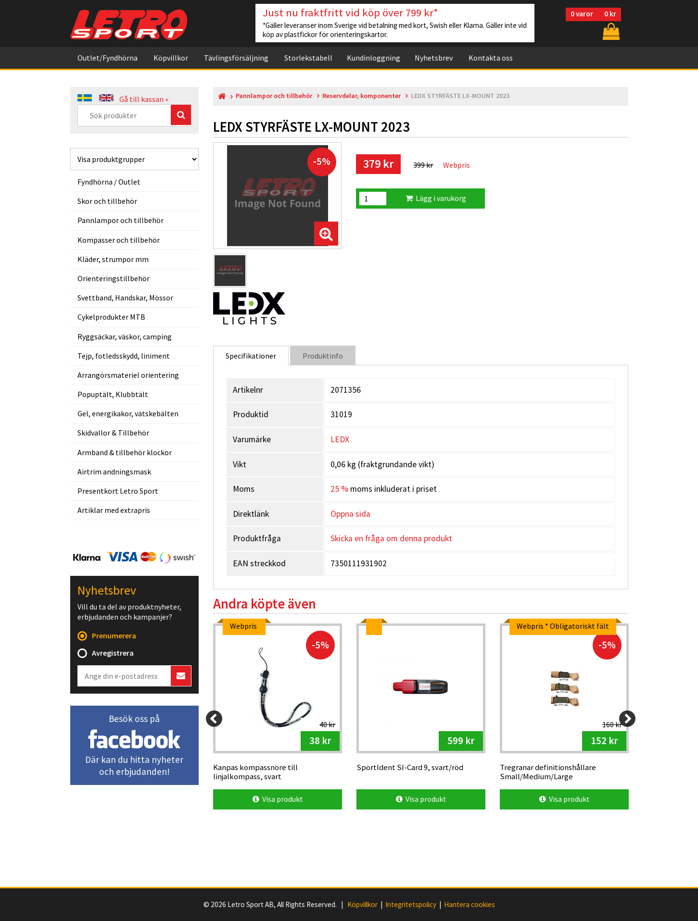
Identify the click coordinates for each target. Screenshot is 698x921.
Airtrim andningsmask (114, 471)
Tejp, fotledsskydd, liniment (123, 356)
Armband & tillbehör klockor (124, 452)
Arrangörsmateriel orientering (128, 375)
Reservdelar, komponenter (361, 96)
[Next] (627, 718)
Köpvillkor (170, 57)
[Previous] (214, 718)
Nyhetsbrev (434, 57)
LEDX (339, 439)
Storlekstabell (308, 57)
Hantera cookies (469, 904)
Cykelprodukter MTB (111, 317)
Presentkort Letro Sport (117, 491)
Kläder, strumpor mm (113, 259)
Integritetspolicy (410, 904)
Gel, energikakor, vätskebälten (127, 413)
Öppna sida (350, 514)
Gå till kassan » (143, 99)
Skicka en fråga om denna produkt (391, 538)
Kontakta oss (491, 57)
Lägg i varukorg (436, 198)
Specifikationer (251, 356)
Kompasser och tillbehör (118, 240)
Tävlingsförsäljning (236, 57)
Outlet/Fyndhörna (107, 57)
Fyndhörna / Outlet (108, 182)
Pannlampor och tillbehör (120, 220)
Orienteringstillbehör (113, 278)
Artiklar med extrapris (113, 510)
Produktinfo (323, 356)
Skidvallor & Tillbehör (113, 432)
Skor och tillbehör (107, 201)
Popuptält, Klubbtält (112, 394)
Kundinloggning (373, 57)
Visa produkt (278, 799)
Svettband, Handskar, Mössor (125, 297)
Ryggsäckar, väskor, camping (124, 336)
